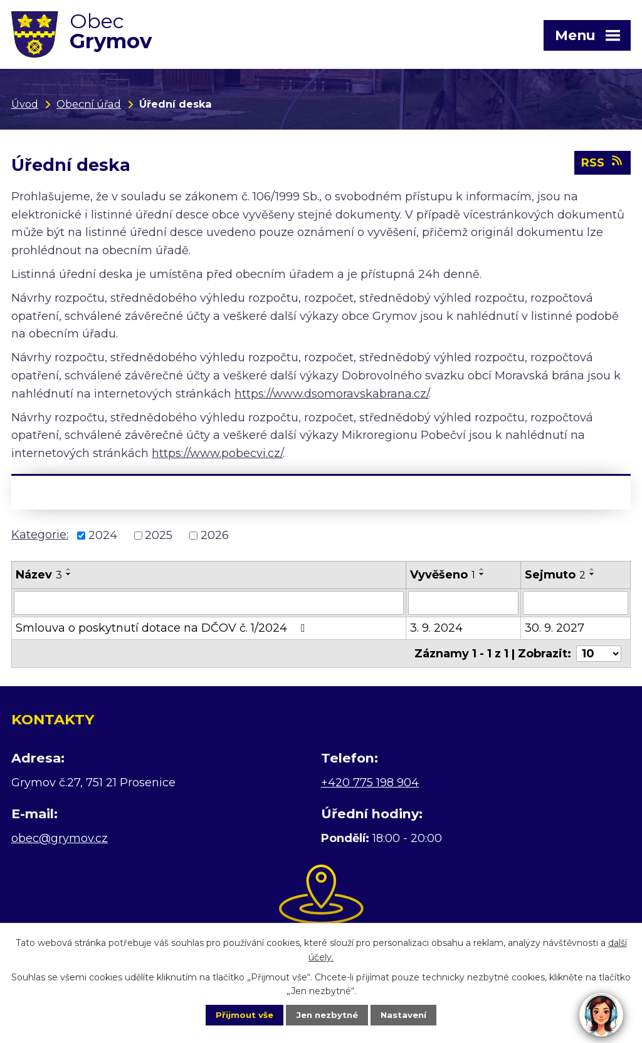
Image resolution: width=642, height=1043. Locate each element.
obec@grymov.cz (59, 841)
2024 (102, 538)
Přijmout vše (235, 1014)
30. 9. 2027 (554, 630)
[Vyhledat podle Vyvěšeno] (463, 605)
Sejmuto (555, 577)
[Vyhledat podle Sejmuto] (575, 605)
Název (39, 577)
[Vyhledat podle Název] (209, 605)
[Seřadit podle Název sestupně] (69, 576)
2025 (158, 538)
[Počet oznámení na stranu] (598, 656)
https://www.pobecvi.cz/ (217, 456)
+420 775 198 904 (370, 785)
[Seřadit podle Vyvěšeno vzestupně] (482, 571)
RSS (602, 165)
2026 (215, 538)
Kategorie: (39, 537)
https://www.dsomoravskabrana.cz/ (331, 396)
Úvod (24, 104)
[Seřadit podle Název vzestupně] (69, 571)
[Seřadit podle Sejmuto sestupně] (592, 576)
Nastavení (412, 1014)
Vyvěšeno (442, 577)
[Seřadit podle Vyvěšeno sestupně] (482, 576)
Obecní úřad (88, 104)
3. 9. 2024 (436, 630)
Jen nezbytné (327, 1014)
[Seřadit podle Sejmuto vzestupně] (592, 571)
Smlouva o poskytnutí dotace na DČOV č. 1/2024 (163, 630)
